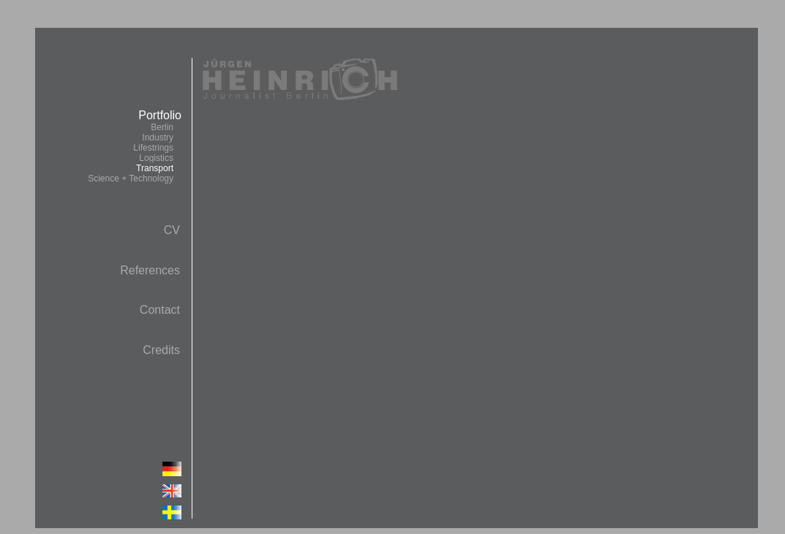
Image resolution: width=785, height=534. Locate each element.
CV (172, 230)
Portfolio (134, 146)
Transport (154, 168)
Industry (157, 137)
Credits (161, 350)
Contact (160, 310)
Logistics (156, 158)
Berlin (162, 127)
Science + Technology (130, 178)
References (150, 270)
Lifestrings (153, 148)
